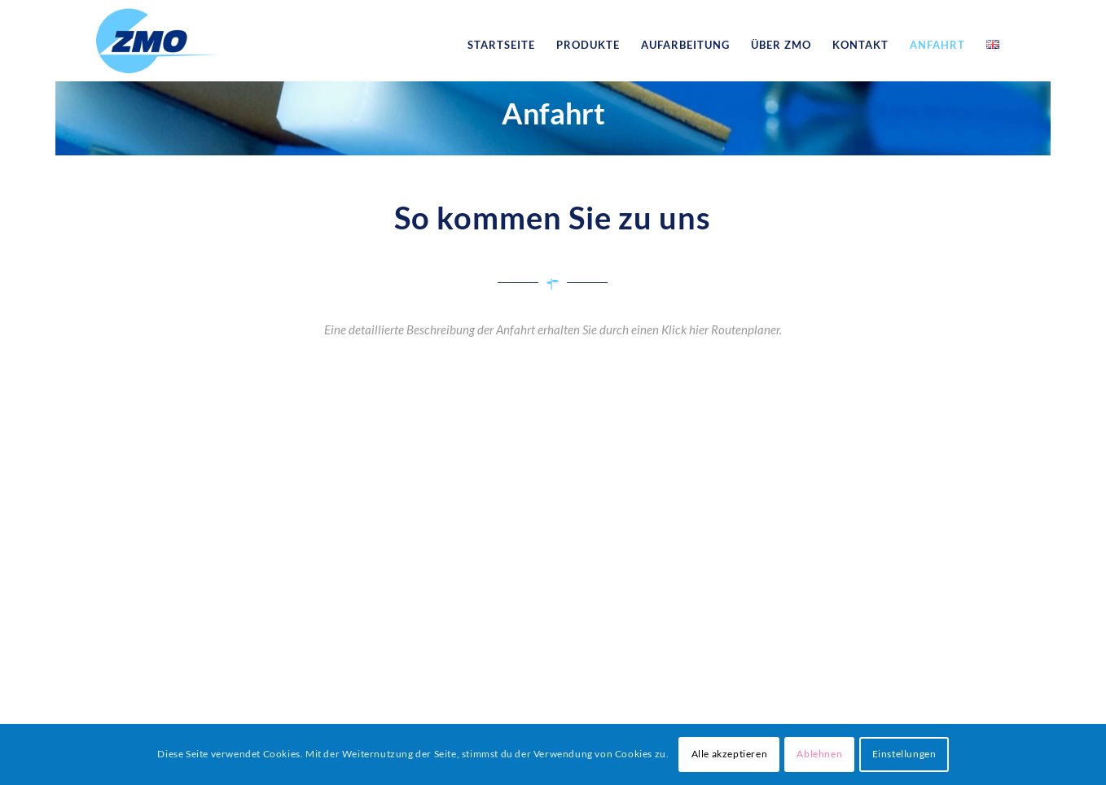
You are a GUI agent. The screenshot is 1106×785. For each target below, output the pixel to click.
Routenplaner (745, 329)
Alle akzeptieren (729, 754)
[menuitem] (501, 44)
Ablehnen (819, 754)
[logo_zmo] (158, 44)
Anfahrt (553, 113)
